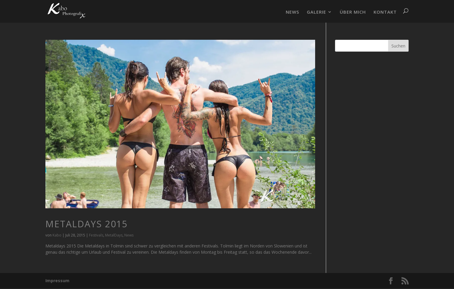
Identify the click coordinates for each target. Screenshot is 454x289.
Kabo (57, 235)
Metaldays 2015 (86, 224)
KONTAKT (385, 12)
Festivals (96, 235)
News (129, 235)
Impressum (57, 280)
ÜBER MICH (353, 12)
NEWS (292, 12)
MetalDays (114, 235)
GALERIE (316, 12)
